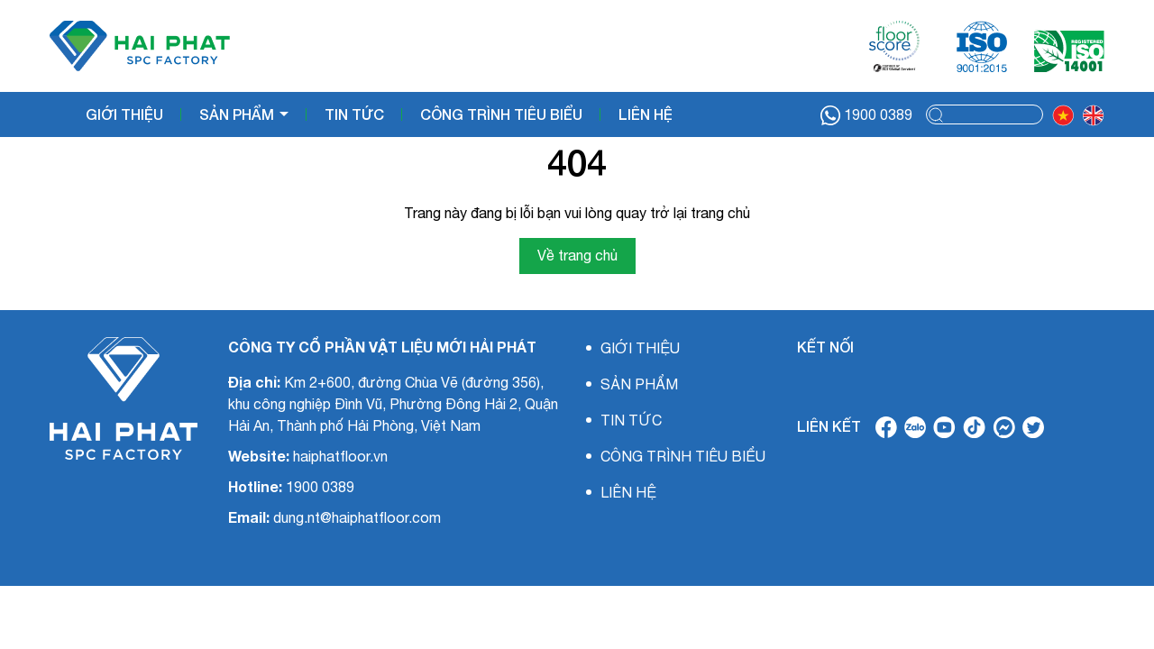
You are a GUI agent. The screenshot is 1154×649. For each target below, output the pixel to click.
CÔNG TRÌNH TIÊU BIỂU (501, 114)
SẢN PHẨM (238, 114)
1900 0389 (866, 115)
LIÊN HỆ (645, 114)
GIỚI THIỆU (124, 114)
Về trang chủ (577, 255)
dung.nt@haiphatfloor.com (357, 517)
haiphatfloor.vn (340, 456)
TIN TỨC (354, 114)
